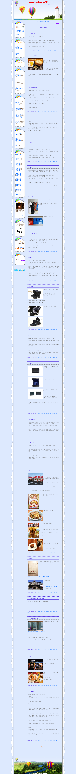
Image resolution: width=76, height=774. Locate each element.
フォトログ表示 (21, 247)
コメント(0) (47, 50)
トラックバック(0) (41, 50)
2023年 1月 (18, 170)
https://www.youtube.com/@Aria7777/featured (36, 631)
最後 (44, 747)
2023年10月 (18, 159)
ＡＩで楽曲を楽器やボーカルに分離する (43, 21)
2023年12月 (18, 157)
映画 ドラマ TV (53, 740)
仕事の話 (52, 50)
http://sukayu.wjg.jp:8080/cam (51, 586)
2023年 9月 (18, 160)
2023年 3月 (18, 168)
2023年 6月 (18, 164)
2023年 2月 (18, 169)
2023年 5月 (18, 165)
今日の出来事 (52, 81)
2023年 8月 (18, 162)
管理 (55, 50)
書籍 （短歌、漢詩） (54, 611)
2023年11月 (18, 158)
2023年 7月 (18, 163)
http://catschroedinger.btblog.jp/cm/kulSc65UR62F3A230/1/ (39, 576)
